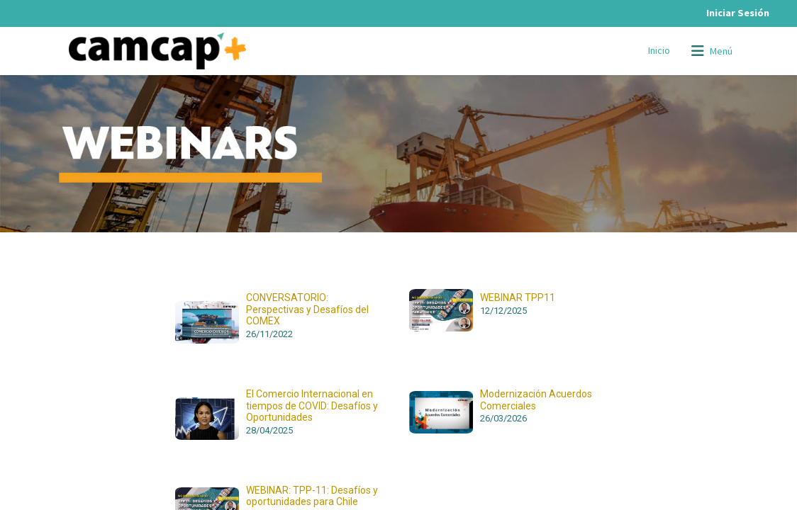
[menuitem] (659, 51)
